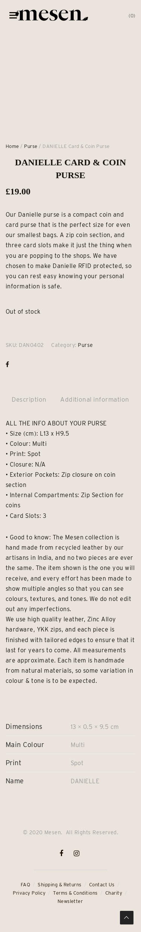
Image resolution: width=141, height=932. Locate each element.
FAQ (25, 884)
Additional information (94, 399)
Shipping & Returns (60, 884)
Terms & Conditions (75, 893)
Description (29, 399)
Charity (113, 893)
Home (12, 146)
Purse (30, 146)
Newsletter (70, 901)
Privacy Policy (29, 893)
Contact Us (102, 884)
